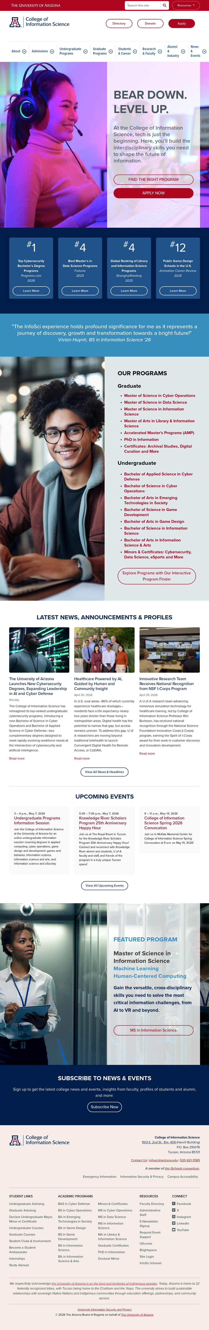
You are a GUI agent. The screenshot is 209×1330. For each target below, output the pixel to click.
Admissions (40, 51)
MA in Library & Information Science (112, 1237)
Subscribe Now (104, 1107)
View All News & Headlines (104, 772)
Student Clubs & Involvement (30, 1241)
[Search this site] (143, 5)
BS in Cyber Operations (75, 1210)
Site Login (147, 1257)
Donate (150, 23)
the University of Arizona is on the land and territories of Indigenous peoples (104, 1284)
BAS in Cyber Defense (74, 1204)
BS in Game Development (67, 1237)
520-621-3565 (190, 1160)
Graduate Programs (100, 51)
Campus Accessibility (182, 1177)
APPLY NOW (153, 193)
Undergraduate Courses (26, 1228)
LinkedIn (183, 1223)
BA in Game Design (72, 1228)
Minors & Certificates (113, 1204)
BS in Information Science (70, 1248)
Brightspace (148, 1250)
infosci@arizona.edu (163, 1160)
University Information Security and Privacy (105, 1309)
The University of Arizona (137, 1315)
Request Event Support (150, 1234)
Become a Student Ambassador (22, 1250)
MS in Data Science (112, 1217)
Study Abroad (19, 1265)
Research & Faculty (149, 51)
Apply (182, 23)
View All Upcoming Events (105, 886)
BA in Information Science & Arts (70, 1259)
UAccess (146, 1243)
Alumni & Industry (173, 51)
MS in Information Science (153, 1030)
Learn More (31, 291)
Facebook (184, 1204)
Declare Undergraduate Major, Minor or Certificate (31, 1219)
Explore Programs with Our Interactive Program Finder (157, 576)
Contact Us (139, 1160)
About (16, 51)
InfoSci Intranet (150, 1263)
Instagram (184, 1217)
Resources (185, 5)
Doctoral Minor (108, 1259)
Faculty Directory (152, 1204)
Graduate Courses (22, 1235)
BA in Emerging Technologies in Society (75, 1219)
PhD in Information (111, 1252)
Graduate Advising (22, 1210)
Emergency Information (99, 1177)
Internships (17, 1259)
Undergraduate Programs (70, 51)
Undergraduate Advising (26, 1204)
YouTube (183, 1230)
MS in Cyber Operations (115, 1210)
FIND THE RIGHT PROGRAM (153, 179)
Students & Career (124, 51)
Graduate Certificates (113, 1246)
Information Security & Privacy (142, 1177)
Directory (119, 23)
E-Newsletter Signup (149, 1223)
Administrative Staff (150, 1212)
